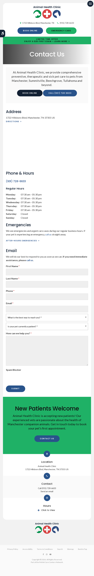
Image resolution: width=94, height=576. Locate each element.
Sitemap (70, 549)
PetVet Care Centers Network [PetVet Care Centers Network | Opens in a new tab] (51, 562)
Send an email (47, 491)
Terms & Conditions (45, 549)
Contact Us (47, 438)
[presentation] (23, 376)
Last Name (12, 278)
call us (48, 234)
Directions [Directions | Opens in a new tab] (12, 122)
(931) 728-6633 (67, 23)
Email (9, 303)
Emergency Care (61, 30)
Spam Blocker (13, 369)
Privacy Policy (12, 549)
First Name (13, 266)
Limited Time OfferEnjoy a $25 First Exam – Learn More (45, 40)
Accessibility (27, 549)
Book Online (30, 30)
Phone (10, 290)
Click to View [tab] (48, 510)
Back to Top (82, 549)
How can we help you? (19, 333)
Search (60, 549)
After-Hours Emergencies (21, 241)
